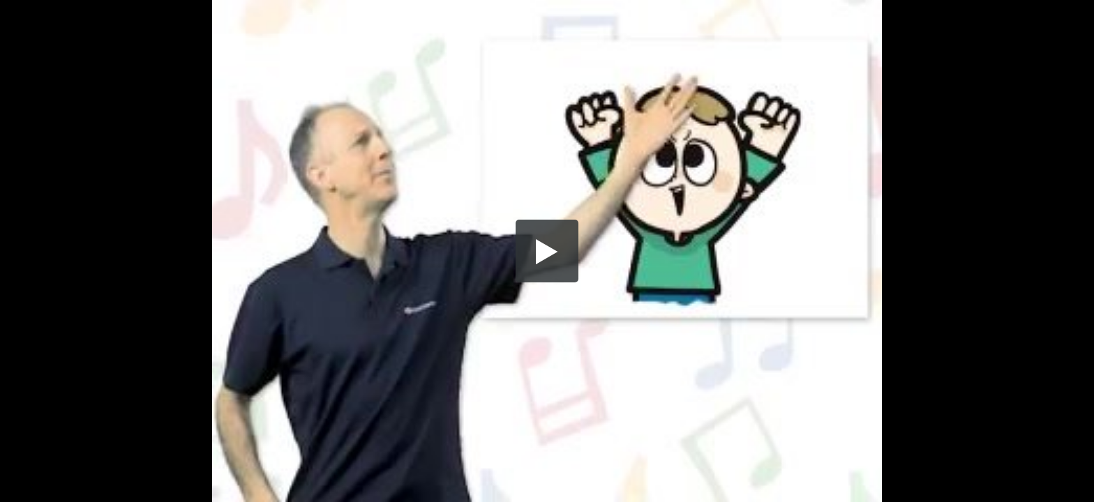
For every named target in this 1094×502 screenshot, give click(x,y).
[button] (547, 251)
